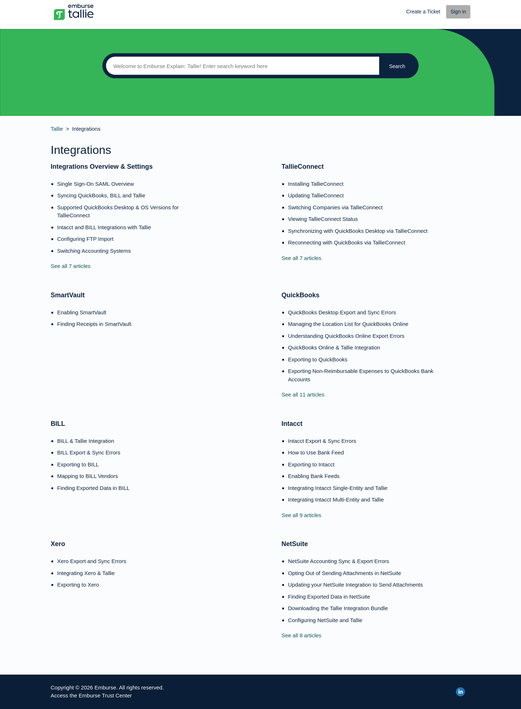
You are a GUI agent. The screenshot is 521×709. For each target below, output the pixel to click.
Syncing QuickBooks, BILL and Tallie (101, 195)
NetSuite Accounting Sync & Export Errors (338, 561)
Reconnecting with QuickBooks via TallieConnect (346, 242)
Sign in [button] (458, 11)
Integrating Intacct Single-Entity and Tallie (337, 488)
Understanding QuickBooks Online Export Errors (346, 336)
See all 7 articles (70, 266)
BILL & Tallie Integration (85, 441)
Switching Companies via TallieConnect (335, 207)
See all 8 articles (301, 635)
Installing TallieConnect (315, 184)
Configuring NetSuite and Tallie (325, 620)
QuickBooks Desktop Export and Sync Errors (342, 312)
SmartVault (68, 295)
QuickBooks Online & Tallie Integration (334, 347)
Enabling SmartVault (81, 312)
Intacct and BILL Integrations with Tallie (104, 227)
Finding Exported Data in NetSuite (329, 596)
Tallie (57, 129)
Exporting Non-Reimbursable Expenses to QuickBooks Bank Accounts (360, 375)
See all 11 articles (302, 394)
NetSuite (294, 544)
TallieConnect (302, 166)
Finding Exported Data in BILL (93, 488)
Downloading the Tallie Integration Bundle (338, 608)
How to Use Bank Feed (316, 452)
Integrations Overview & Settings (102, 166)
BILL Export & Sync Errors (88, 452)
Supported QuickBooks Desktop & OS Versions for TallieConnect (118, 211)
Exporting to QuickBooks (317, 359)
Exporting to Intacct (311, 464)
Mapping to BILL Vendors (87, 476)
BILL (58, 423)
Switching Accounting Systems (94, 251)
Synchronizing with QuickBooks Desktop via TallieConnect (358, 231)
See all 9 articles (301, 515)
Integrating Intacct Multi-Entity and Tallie (336, 499)
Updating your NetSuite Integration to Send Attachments (355, 585)
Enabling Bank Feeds (314, 476)
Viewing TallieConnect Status (323, 219)
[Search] (240, 66)
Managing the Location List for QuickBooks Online (348, 324)
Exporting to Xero (78, 585)
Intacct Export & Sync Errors (322, 441)
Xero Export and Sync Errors (91, 561)
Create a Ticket (423, 11)
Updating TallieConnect (316, 195)
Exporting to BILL (78, 464)
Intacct (291, 423)
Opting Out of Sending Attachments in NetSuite (344, 573)
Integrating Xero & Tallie (86, 573)
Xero (58, 544)
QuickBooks (300, 295)
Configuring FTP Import (85, 239)
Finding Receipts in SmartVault (94, 324)
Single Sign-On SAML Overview (95, 184)
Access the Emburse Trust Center (91, 695)
